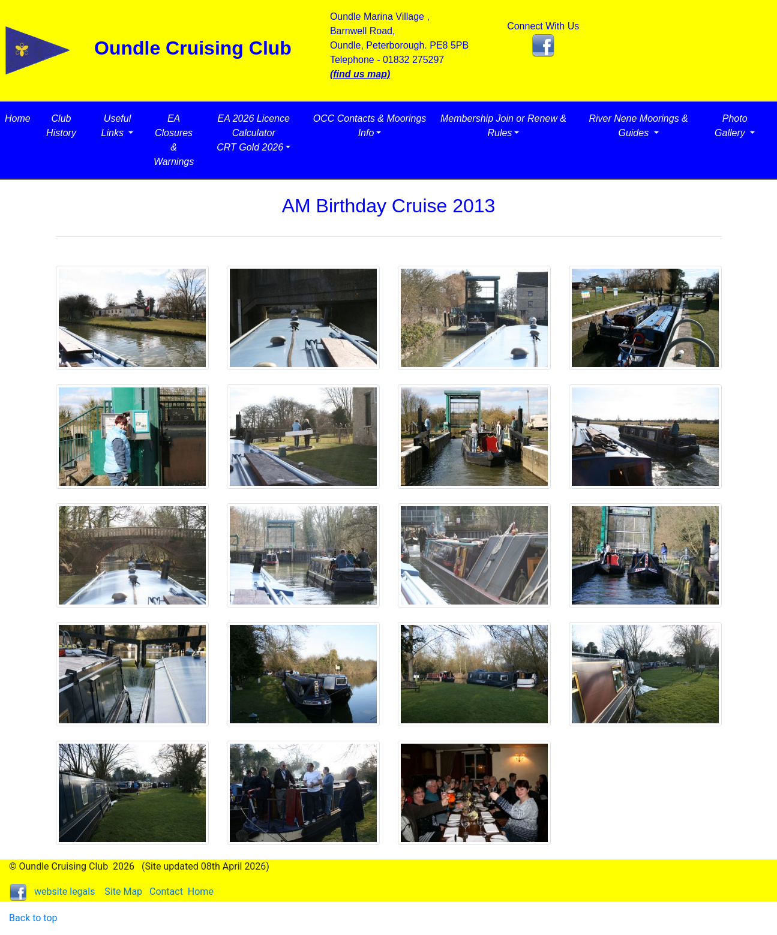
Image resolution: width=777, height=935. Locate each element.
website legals (64, 891)
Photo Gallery (731, 125)
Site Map (123, 891)
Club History (61, 125)
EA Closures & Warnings (174, 140)
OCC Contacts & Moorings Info (370, 125)
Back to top (33, 918)
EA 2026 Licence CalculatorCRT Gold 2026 (253, 132)
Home (18, 118)
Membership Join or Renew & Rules (503, 125)
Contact (166, 891)
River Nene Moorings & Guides (638, 125)
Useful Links (116, 125)
